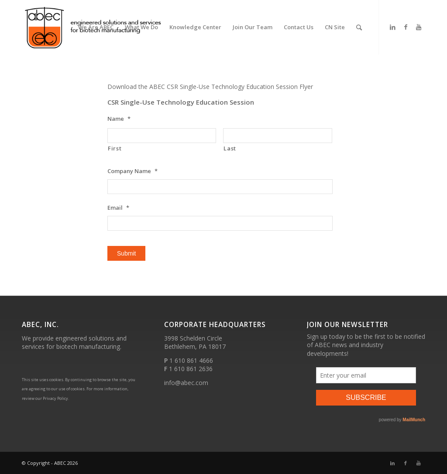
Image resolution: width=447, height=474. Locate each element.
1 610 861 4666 (191, 360)
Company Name (132, 171)
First (114, 148)
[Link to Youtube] (418, 27)
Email (118, 207)
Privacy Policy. (56, 398)
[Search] (359, 27)
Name (119, 119)
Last (230, 148)
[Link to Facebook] (405, 27)
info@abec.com (186, 383)
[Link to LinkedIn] (392, 27)
